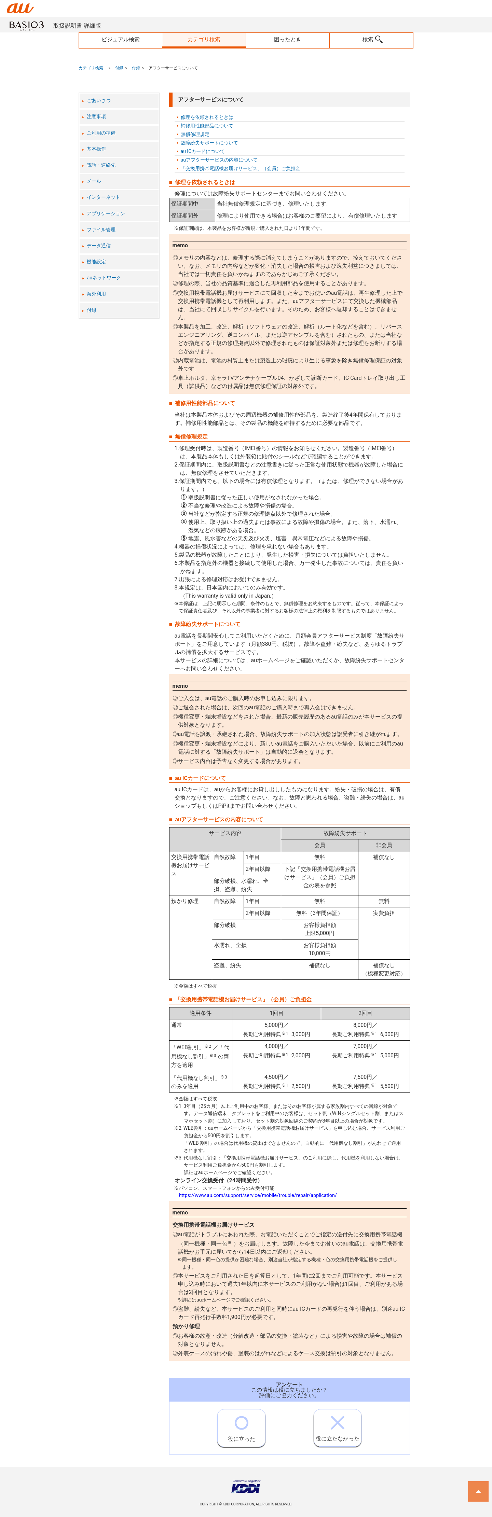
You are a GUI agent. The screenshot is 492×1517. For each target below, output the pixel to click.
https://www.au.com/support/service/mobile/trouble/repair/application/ (258, 1196)
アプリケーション (106, 214)
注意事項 (96, 117)
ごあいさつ (99, 100)
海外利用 (96, 294)
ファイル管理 (101, 230)
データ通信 (99, 246)
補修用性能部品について (207, 125)
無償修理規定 (195, 134)
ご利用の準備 (101, 133)
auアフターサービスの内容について (219, 160)
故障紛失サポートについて (209, 142)
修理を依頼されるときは (207, 117)
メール (94, 181)
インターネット (103, 197)
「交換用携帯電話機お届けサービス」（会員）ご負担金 (240, 168)
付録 (119, 68)
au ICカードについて (203, 151)
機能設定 (96, 262)
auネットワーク (104, 278)
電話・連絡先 (101, 165)
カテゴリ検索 (91, 68)
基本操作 (96, 149)
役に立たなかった (337, 1425)
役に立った (241, 1425)
